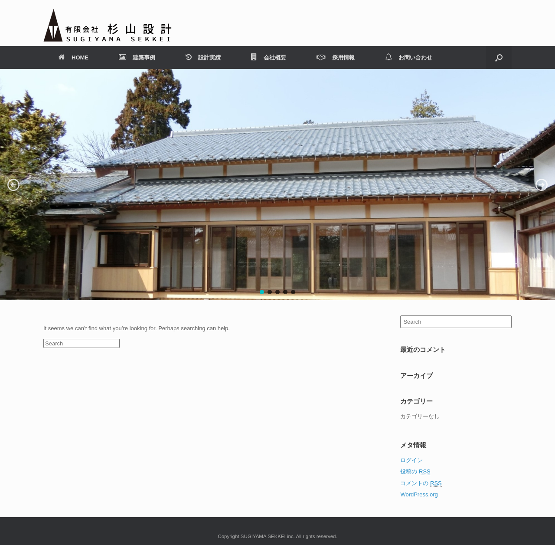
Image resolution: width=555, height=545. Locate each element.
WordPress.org (418, 494)
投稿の (415, 471)
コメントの (420, 483)
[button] (13, 185)
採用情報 (336, 57)
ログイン (411, 460)
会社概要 (268, 57)
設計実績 (203, 57)
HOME (73, 57)
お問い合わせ (408, 57)
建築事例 (137, 57)
